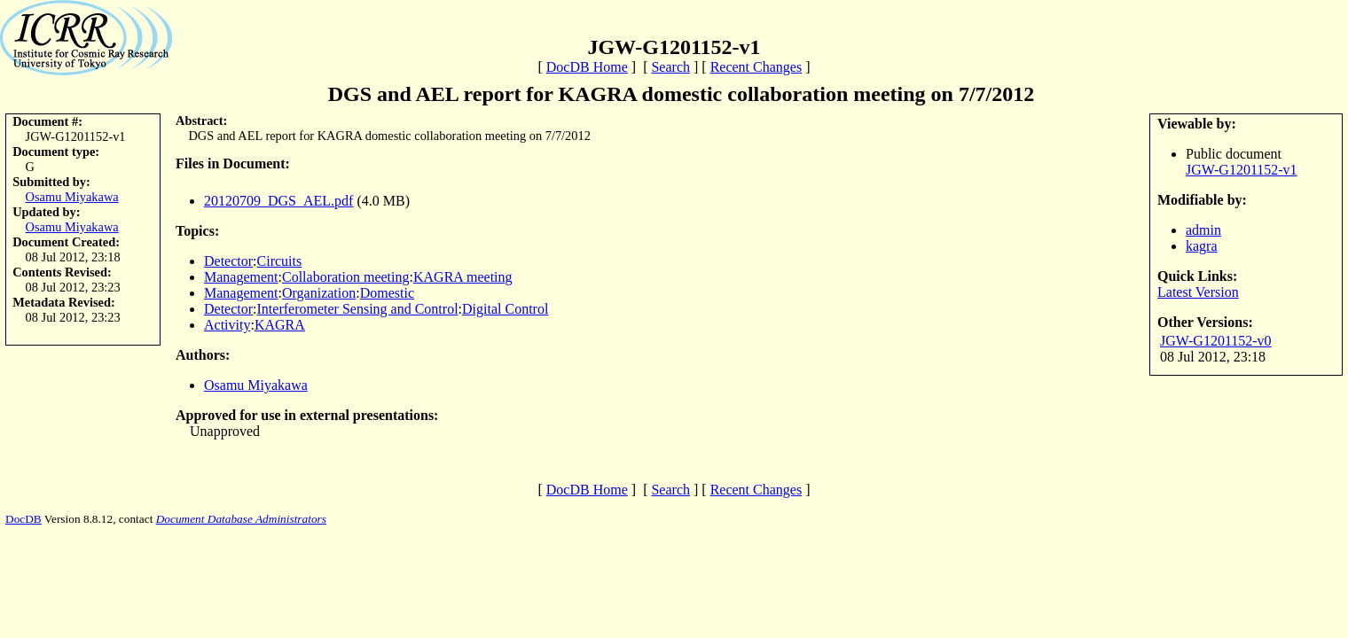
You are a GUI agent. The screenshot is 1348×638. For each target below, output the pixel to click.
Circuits (279, 260)
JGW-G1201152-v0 (1216, 340)
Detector (228, 260)
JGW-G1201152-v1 (1241, 169)
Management (241, 276)
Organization (319, 292)
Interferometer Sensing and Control (357, 308)
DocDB (23, 518)
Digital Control (505, 308)
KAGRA (280, 324)
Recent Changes (756, 66)
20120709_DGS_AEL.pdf (278, 200)
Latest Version (1198, 292)
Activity (227, 324)
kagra (1202, 245)
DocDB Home (587, 66)
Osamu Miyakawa (72, 197)
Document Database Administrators (241, 518)
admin (1203, 229)
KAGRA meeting (463, 276)
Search (670, 66)
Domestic (387, 292)
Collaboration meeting (346, 276)
